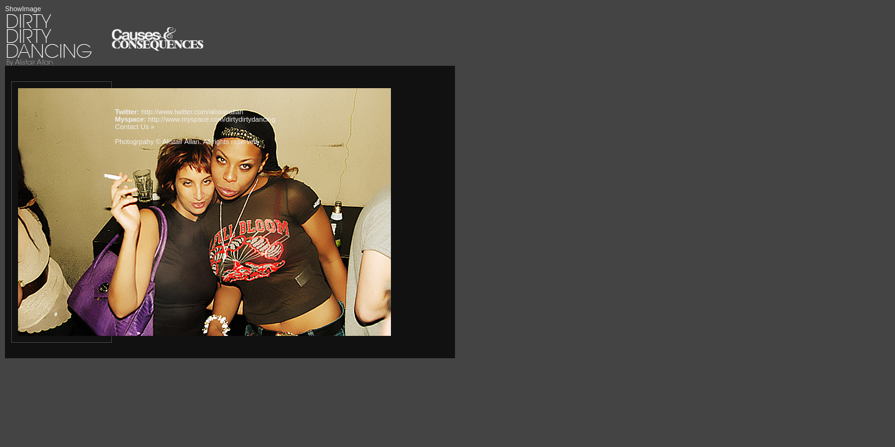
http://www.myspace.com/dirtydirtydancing (211, 119)
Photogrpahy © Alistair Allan (157, 141)
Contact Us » (135, 126)
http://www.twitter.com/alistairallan (192, 111)
